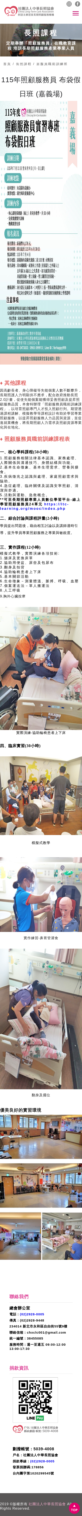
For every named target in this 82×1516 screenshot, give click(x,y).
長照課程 (23, 64)
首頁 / (8, 64)
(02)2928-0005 (32, 1314)
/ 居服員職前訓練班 (50, 64)
